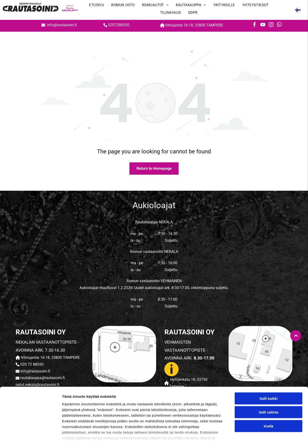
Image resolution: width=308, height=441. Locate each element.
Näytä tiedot (253, 432)
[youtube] (262, 25)
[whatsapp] (279, 25)
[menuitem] (96, 6)
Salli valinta (268, 382)
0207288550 (118, 25)
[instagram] (271, 25)
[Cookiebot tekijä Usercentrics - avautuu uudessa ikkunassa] (30, 431)
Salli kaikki (269, 368)
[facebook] (254, 25)
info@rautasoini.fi (62, 25)
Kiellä (268, 395)
